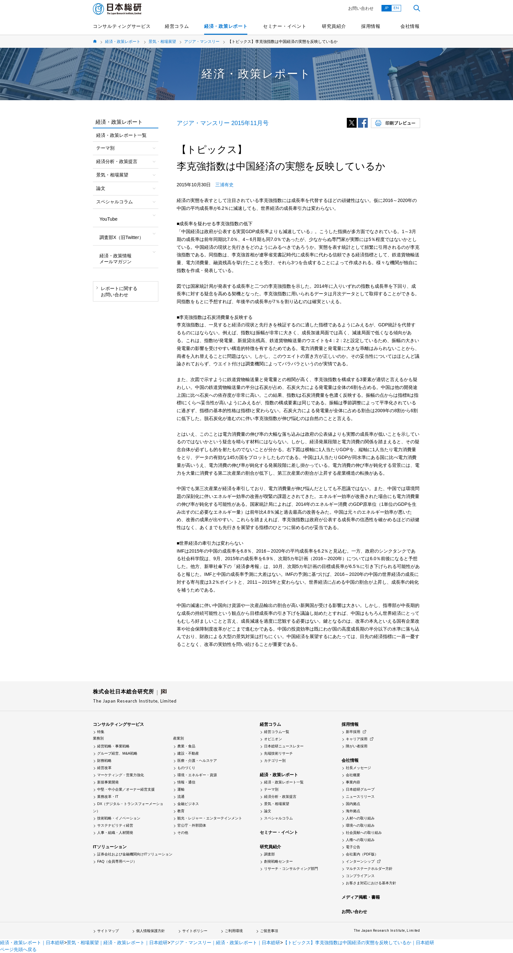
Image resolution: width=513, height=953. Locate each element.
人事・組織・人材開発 (115, 832)
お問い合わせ (361, 8)
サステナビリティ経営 (115, 825)
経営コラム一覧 (276, 732)
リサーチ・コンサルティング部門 (291, 869)
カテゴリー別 (275, 760)
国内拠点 (353, 804)
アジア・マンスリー (202, 41)
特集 (100, 732)
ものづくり (186, 768)
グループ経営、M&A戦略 (117, 753)
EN (396, 7)
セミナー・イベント (284, 26)
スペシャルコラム (278, 818)
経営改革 (104, 768)
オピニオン (273, 739)
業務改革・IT (107, 796)
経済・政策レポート (225, 26)
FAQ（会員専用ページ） (117, 861)
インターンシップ (360, 861)
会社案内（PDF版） (362, 854)
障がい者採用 (356, 746)
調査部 (269, 854)
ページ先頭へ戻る (18, 949)
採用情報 (370, 26)
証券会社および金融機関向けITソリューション (134, 854)
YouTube (108, 219)
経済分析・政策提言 (280, 796)
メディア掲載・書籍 (361, 897)
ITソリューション (110, 846)
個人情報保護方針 (150, 931)
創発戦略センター (278, 861)
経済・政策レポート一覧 (121, 135)
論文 (267, 811)
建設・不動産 (188, 753)
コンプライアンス (360, 876)
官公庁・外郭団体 (191, 825)
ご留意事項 (269, 931)
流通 (181, 796)
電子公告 (353, 847)
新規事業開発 (108, 782)
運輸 (181, 789)
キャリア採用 (356, 739)
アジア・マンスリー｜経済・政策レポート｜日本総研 (225, 942)
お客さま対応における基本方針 (371, 883)
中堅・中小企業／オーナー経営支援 (126, 789)
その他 (182, 832)
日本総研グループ (360, 789)
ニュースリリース (360, 796)
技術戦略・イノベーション (118, 818)
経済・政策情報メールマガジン (115, 258)
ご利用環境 (234, 931)
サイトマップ (108, 931)
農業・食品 (186, 746)
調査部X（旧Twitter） (121, 237)
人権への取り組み (360, 840)
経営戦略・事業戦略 (113, 746)
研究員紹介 (334, 26)
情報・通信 (186, 782)
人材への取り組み (360, 818)
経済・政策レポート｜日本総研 (32, 942)
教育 (181, 811)
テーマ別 (271, 789)
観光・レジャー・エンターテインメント (209, 818)
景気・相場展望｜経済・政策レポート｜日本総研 (117, 942)
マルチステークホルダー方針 (369, 869)
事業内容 (353, 782)
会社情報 (410, 26)
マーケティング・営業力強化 (120, 775)
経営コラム (177, 26)
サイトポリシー (194, 931)
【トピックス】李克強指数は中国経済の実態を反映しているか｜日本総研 (358, 942)
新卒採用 (353, 732)
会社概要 (353, 775)
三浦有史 (224, 184)
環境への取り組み (360, 825)
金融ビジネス (188, 804)
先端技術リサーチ (278, 753)
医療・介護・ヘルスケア (197, 760)
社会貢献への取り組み (364, 832)
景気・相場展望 (162, 41)
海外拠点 (353, 811)
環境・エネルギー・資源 (197, 775)
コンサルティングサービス (121, 26)
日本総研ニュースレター (284, 746)
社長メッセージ (358, 768)
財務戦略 (104, 760)
